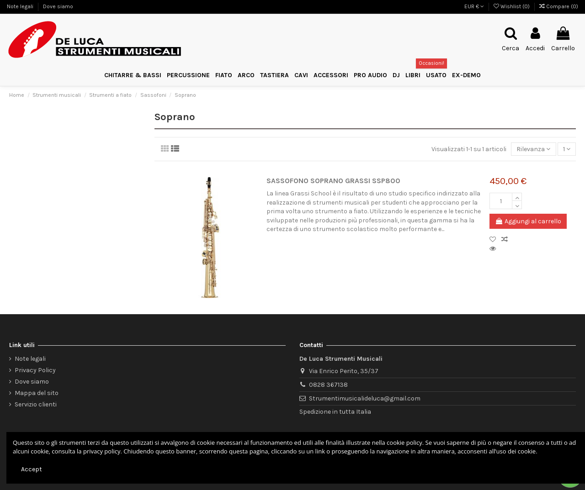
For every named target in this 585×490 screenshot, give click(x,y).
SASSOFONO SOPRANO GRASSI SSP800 (333, 181)
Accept (31, 469)
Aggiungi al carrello (528, 221)
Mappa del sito (36, 393)
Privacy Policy (35, 370)
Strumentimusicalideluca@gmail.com (364, 398)
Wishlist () (512, 6)
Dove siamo (58, 6)
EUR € (474, 6)
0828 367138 (328, 385)
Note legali (21, 6)
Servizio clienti (36, 404)
